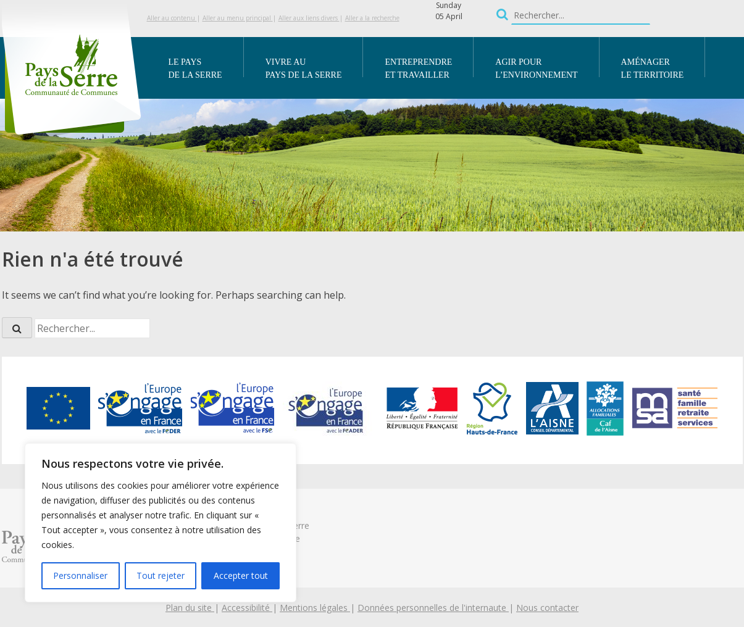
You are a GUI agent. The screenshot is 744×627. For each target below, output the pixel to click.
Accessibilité (247, 607)
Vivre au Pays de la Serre (303, 68)
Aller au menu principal (238, 18)
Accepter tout (241, 575)
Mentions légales (315, 607)
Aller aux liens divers (309, 18)
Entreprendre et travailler (418, 68)
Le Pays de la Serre (195, 68)
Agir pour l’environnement (536, 68)
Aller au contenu (172, 18)
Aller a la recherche (372, 18)
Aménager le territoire (652, 68)
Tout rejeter (160, 575)
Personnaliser (80, 575)
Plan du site (189, 607)
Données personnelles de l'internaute (433, 607)
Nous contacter (547, 607)
